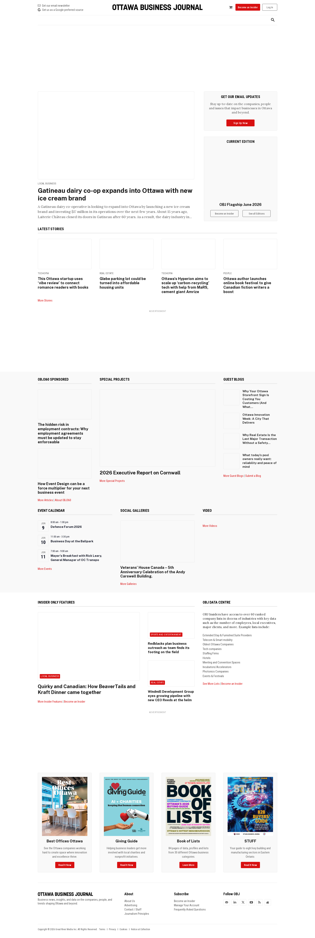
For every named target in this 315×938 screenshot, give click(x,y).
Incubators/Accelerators (217, 662)
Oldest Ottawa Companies (218, 639)
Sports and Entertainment (166, 629)
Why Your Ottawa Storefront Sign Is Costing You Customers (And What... (255, 398)
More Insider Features (50, 696)
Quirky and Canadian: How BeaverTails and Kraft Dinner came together (87, 684)
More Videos (210, 521)
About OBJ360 (63, 495)
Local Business (47, 183)
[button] (272, 20)
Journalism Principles (136, 908)
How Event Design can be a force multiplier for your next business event (63, 483)
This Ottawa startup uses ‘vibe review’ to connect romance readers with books (63, 283)
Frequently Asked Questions (190, 904)
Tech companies (212, 644)
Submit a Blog (253, 475)
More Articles (45, 495)
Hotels (207, 653)
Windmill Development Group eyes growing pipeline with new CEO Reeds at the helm (170, 691)
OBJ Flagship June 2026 (240, 204)
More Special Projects (112, 480)
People (227, 273)
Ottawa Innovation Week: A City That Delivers (256, 418)
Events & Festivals (213, 671)
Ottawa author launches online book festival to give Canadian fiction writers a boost (247, 285)
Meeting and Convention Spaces (221, 657)
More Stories (45, 300)
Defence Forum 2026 (66, 522)
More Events (45, 564)
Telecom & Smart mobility (217, 635)
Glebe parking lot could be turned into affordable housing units (123, 283)
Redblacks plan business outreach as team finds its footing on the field (168, 643)
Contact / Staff (132, 904)
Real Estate (107, 273)
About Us (129, 896)
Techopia (43, 273)
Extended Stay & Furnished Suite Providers (227, 630)
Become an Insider (74, 696)
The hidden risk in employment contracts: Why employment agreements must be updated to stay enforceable (64, 431)
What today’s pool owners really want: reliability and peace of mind (259, 460)
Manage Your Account (186, 900)
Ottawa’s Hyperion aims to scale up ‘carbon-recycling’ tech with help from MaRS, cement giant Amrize (185, 285)
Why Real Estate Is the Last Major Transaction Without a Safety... (259, 438)
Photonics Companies (216, 666)
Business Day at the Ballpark (72, 536)
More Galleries (128, 579)
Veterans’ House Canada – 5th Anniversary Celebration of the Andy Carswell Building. (152, 567)
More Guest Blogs (233, 475)
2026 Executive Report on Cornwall (140, 472)
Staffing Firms (211, 648)
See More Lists (211, 679)
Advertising (130, 900)
